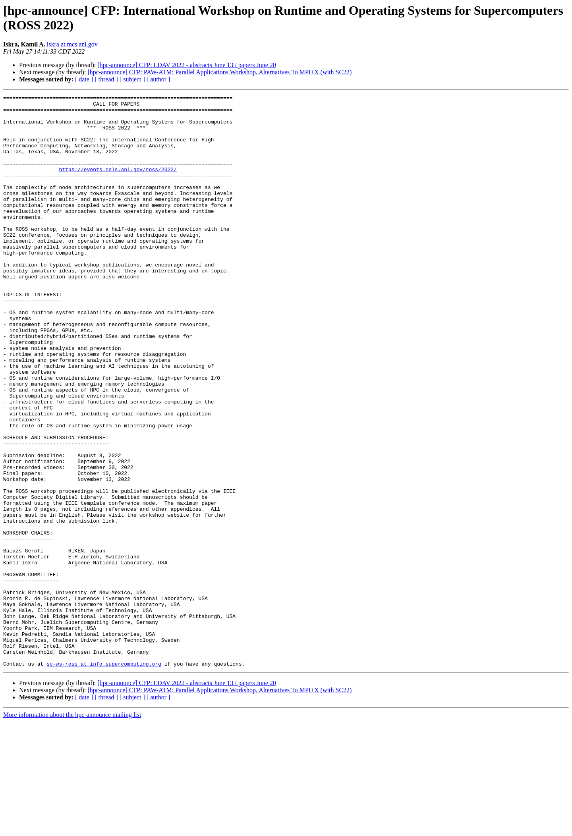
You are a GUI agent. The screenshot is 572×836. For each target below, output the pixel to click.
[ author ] (158, 79)
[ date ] (84, 79)
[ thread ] (106, 79)
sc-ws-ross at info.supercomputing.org (103, 778)
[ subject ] (132, 79)
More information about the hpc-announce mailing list (72, 829)
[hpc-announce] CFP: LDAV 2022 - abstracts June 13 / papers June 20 (186, 65)
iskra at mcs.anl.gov (72, 44)
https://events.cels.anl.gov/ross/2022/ (117, 184)
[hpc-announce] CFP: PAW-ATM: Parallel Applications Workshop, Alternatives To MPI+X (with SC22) (219, 72)
